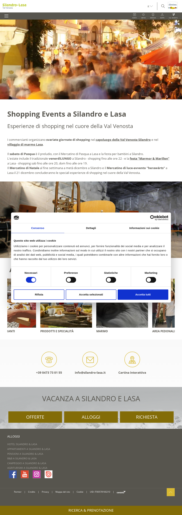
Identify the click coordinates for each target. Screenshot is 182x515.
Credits (31, 491)
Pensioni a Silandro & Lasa (25, 453)
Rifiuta (39, 294)
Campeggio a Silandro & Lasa (26, 463)
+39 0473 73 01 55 (49, 363)
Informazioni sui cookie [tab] (144, 228)
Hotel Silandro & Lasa (22, 444)
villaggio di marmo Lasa (25, 144)
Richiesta (146, 417)
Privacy (45, 491)
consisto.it (121, 492)
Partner (18, 491)
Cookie (80, 491)
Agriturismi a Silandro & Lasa (27, 467)
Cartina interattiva (132, 363)
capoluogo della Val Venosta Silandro (123, 140)
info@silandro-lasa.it (90, 363)
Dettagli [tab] (91, 228)
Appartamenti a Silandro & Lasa (28, 449)
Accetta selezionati (91, 294)
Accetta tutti (143, 294)
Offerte (35, 417)
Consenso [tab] (37, 228)
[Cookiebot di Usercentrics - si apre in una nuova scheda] (152, 217)
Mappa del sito (62, 491)
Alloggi (91, 417)
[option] (91, 59)
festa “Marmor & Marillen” (149, 158)
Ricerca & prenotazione (91, 510)
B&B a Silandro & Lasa (22, 458)
